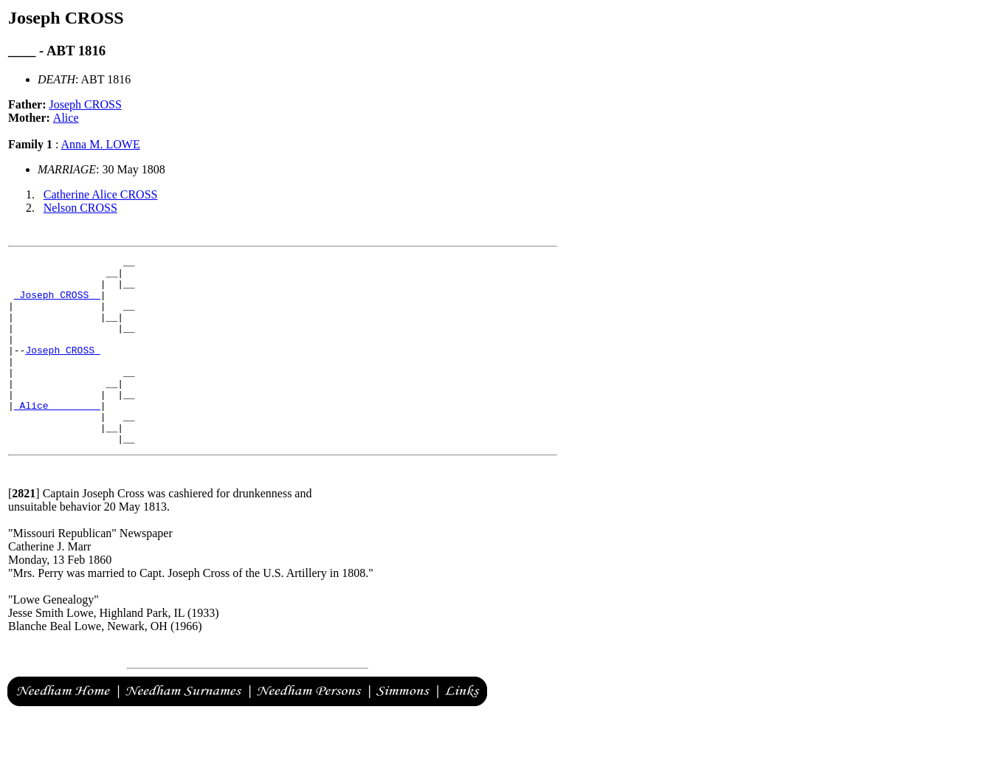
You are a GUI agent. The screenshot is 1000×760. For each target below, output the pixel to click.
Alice (66, 117)
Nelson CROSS (80, 207)
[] (24, 531)
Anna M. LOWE (100, 144)
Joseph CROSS (85, 104)
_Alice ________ (57, 436)
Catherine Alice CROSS (101, 194)
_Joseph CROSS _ (57, 303)
